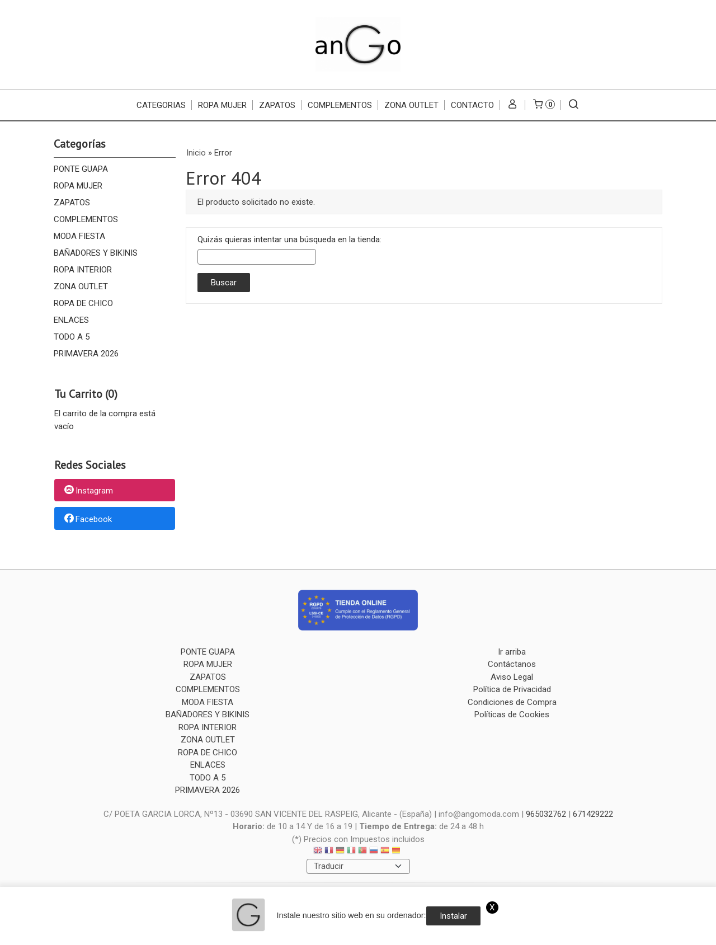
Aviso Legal (512, 677)
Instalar (453, 916)
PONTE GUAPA (81, 169)
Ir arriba (512, 652)
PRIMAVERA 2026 (86, 354)
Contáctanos (512, 664)
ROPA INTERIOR (83, 270)
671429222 (593, 814)
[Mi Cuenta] (513, 105)
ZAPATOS (277, 105)
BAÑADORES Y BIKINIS (96, 253)
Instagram (88, 491)
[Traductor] (358, 866)
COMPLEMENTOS (340, 105)
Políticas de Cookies (511, 714)
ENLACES (71, 320)
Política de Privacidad (512, 689)
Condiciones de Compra (512, 702)
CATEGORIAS (161, 105)
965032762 (546, 814)
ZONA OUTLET (411, 105)
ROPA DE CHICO (83, 303)
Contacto (472, 105)
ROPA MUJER (222, 105)
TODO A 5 (72, 337)
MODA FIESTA (79, 236)
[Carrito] (543, 105)
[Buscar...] (574, 105)
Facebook (87, 519)
